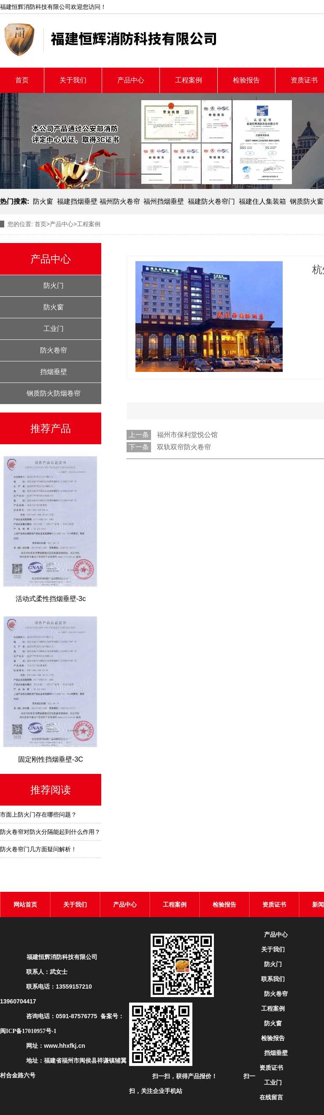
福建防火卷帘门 (211, 201)
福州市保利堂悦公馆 (187, 434)
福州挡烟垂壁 (163, 201)
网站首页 (25, 904)
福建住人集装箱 (262, 201)
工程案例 (188, 80)
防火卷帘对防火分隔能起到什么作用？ (50, 831)
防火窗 (43, 201)
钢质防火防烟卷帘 (54, 393)
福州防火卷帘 (120, 201)
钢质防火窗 (307, 201)
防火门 (53, 285)
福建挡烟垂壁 (77, 201)
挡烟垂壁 (53, 371)
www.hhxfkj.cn (64, 1045)
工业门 (53, 328)
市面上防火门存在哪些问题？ (38, 814)
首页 (22, 80)
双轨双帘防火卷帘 (184, 447)
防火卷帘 (53, 350)
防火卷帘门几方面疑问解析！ (38, 849)
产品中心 (130, 80)
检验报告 (246, 80)
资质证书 (274, 904)
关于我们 (72, 80)
